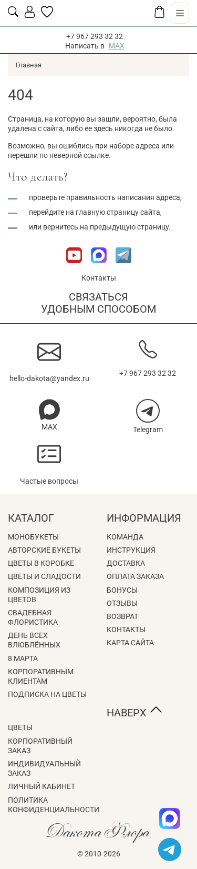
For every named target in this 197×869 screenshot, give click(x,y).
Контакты (98, 278)
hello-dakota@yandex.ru (49, 378)
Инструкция (131, 550)
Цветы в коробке (41, 563)
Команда (125, 537)
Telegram (148, 429)
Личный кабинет (41, 786)
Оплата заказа (135, 576)
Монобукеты (33, 537)
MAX (117, 46)
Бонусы (122, 590)
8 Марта (23, 658)
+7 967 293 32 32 (94, 36)
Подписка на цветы (47, 694)
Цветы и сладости (44, 576)
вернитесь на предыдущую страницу (106, 227)
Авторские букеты (44, 550)
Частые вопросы (49, 481)
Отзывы (122, 603)
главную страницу (107, 212)
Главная (29, 65)
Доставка (126, 563)
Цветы (20, 727)
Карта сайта (130, 642)
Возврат (122, 616)
